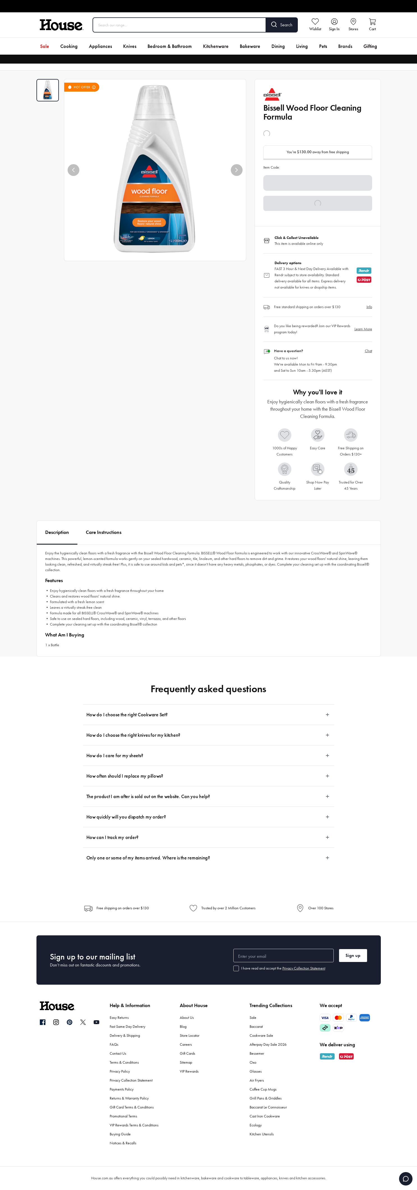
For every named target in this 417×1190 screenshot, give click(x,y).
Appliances (100, 46)
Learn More (363, 329)
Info (369, 307)
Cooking (69, 46)
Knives (129, 46)
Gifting (370, 46)
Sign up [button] (352, 955)
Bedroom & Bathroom (170, 46)
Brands (345, 46)
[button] (73, 170)
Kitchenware (216, 46)
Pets (323, 46)
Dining (278, 46)
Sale (44, 46)
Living (302, 46)
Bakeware (250, 46)
